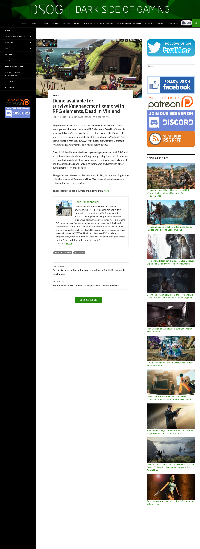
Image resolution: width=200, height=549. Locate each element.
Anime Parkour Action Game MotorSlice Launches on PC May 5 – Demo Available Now (169, 398)
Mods (76, 24)
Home (24, 24)
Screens (44, 24)
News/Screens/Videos (15, 37)
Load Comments (88, 300)
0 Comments (102, 117)
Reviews (149, 24)
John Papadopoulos (81, 117)
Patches (66, 24)
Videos (55, 24)
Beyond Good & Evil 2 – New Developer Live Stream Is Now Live (91, 283)
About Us (174, 24)
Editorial (9, 81)
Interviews (10, 87)
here (106, 190)
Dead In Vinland (63, 253)
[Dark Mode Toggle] (186, 22)
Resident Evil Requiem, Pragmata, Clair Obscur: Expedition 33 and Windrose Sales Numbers (170, 262)
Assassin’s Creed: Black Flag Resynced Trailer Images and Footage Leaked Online (169, 228)
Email (69, 243)
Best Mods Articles (14, 66)
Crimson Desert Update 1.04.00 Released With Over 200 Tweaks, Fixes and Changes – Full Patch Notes (170, 467)
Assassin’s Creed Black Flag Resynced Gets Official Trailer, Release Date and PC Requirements (168, 193)
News (34, 24)
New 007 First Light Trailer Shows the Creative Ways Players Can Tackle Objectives (170, 432)
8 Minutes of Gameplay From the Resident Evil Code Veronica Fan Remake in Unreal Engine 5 (170, 296)
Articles (9, 42)
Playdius (79, 253)
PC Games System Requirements (98, 24)
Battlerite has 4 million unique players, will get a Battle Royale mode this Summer (91, 269)
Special (8, 49)
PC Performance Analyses (129, 24)
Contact (161, 24)
